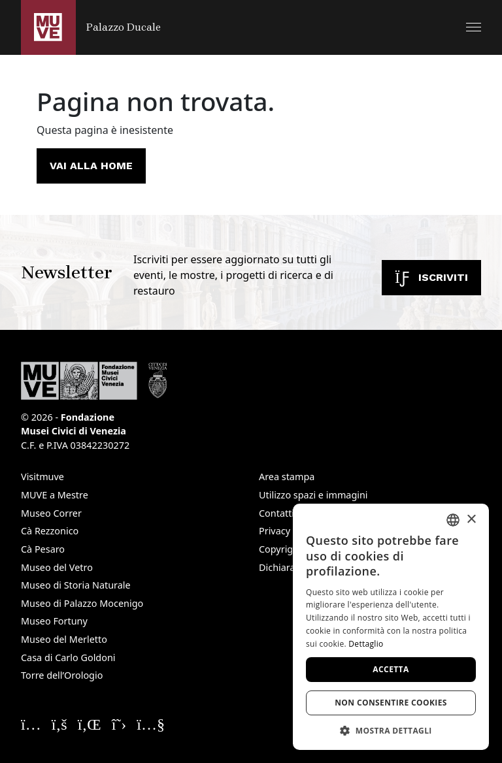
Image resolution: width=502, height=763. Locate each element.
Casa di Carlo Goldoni (68, 657)
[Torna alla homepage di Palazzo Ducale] (91, 27)
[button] (473, 27)
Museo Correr (51, 513)
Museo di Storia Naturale (76, 585)
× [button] (471, 520)
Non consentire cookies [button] (391, 702)
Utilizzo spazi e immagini (313, 495)
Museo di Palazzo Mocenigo (82, 603)
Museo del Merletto (64, 639)
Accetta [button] (391, 669)
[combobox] (453, 520)
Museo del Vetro (57, 567)
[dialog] (391, 627)
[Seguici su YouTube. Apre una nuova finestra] (151, 724)
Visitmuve (42, 476)
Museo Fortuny (54, 621)
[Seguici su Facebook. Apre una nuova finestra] (59, 724)
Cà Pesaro (43, 549)
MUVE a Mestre (54, 495)
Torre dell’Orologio (62, 675)
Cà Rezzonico (49, 531)
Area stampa (286, 476)
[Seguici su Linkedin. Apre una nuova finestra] (89, 724)
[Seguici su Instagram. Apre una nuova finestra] (31, 724)
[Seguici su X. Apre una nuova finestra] (119, 724)
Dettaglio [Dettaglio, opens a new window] (365, 643)
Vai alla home (91, 165)
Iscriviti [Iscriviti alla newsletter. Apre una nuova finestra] (431, 277)
